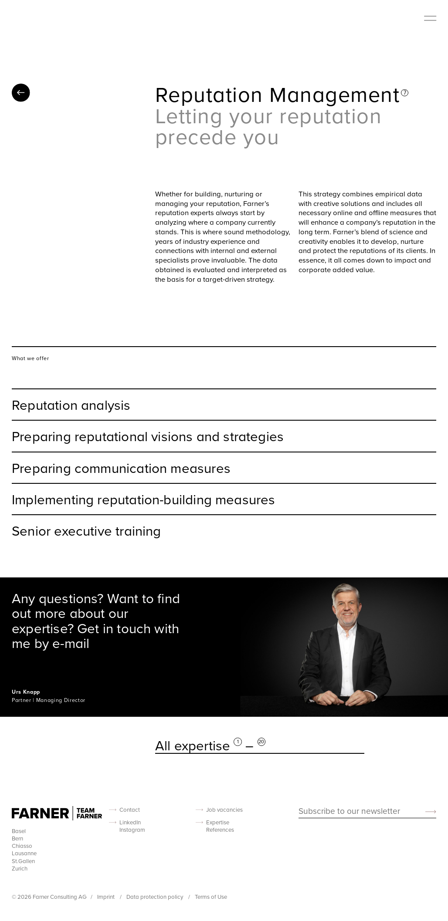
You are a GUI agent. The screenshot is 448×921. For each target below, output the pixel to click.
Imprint (106, 897)
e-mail (70, 642)
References (220, 829)
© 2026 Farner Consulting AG (49, 897)
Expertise (217, 822)
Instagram (132, 829)
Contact (129, 809)
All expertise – (210, 745)
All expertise (21, 93)
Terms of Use (211, 897)
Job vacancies (224, 809)
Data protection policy (155, 897)
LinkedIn (130, 822)
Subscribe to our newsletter (349, 811)
